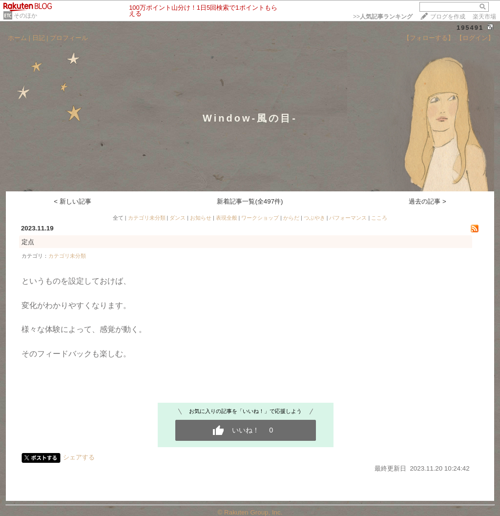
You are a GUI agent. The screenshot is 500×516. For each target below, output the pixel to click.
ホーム (17, 37)
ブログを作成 (447, 16)
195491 (470, 27)
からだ (291, 218)
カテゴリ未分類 (147, 218)
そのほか (25, 15)
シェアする (79, 457)
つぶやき (314, 218)
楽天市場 (484, 16)
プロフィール (69, 37)
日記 (38, 37)
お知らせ (200, 218)
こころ (379, 218)
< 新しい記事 (72, 201)
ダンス (177, 218)
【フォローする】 (428, 37)
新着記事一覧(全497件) (250, 201)
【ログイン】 (475, 37)
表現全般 (226, 218)
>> (383, 16)
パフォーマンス (348, 218)
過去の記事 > (427, 201)
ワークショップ (260, 218)
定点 (27, 242)
